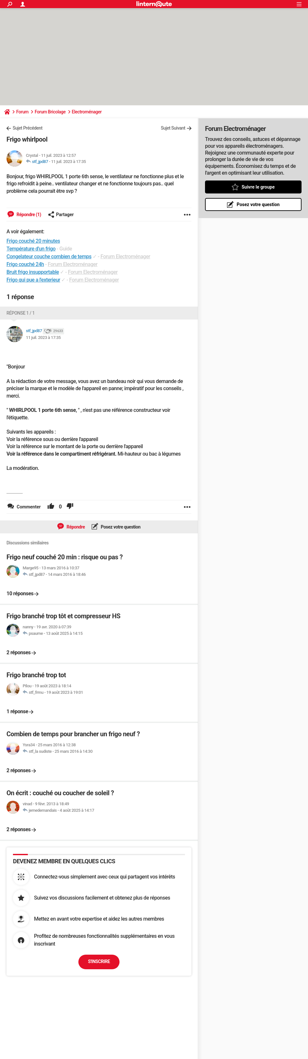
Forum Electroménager (125, 256)
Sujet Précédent (27, 128)
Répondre (75, 527)
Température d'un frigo (30, 249)
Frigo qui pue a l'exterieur (33, 280)
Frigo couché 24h (25, 264)
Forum (22, 111)
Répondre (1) (28, 214)
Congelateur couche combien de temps (48, 256)
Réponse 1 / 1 (20, 313)
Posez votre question (120, 527)
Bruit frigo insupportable (32, 272)
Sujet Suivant (173, 128)
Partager (61, 214)
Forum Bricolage (50, 111)
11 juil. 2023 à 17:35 (68, 161)
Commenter (28, 506)
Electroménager (87, 111)
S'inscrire (99, 961)
